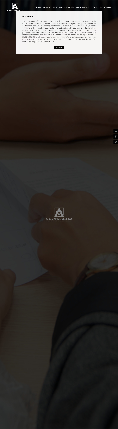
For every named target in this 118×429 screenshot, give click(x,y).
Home (38, 7)
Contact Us (97, 7)
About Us (47, 7)
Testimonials (82, 7)
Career (107, 7)
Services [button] (68, 7)
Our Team (58, 7)
